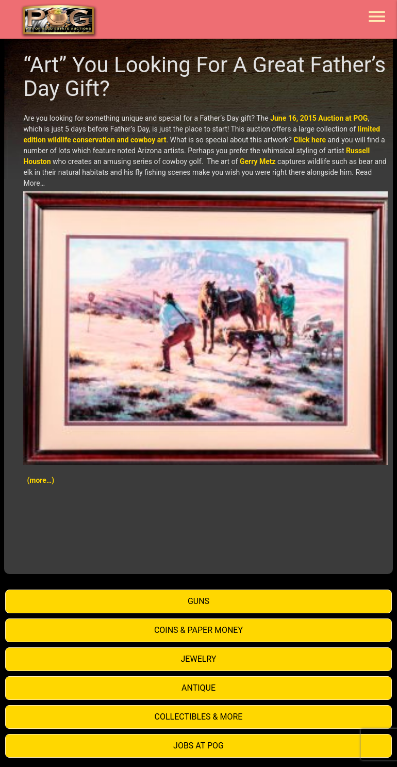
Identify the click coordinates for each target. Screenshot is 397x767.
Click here (309, 140)
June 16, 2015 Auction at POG (319, 118)
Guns (198, 601)
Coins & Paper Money (198, 630)
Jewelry (199, 659)
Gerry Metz (258, 161)
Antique (198, 688)
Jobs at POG (198, 745)
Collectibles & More (199, 717)
